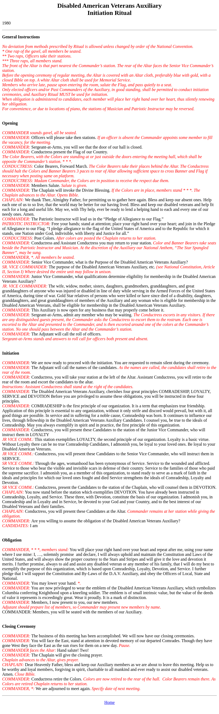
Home (109, 702)
